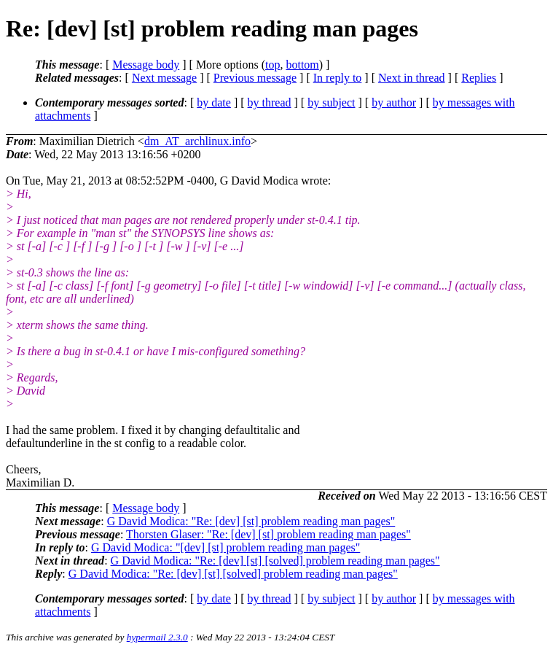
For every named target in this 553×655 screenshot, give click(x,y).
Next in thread (411, 77)
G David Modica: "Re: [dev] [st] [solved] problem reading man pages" (275, 560)
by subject (331, 102)
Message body (145, 64)
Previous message (255, 77)
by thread (269, 102)
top (272, 64)
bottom (302, 64)
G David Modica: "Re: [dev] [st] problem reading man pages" (251, 521)
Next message (164, 77)
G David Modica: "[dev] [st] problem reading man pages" (225, 547)
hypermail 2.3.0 (157, 637)
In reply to (337, 77)
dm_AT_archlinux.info (197, 141)
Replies (478, 77)
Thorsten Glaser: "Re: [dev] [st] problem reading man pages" (268, 534)
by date (214, 102)
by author (394, 102)
